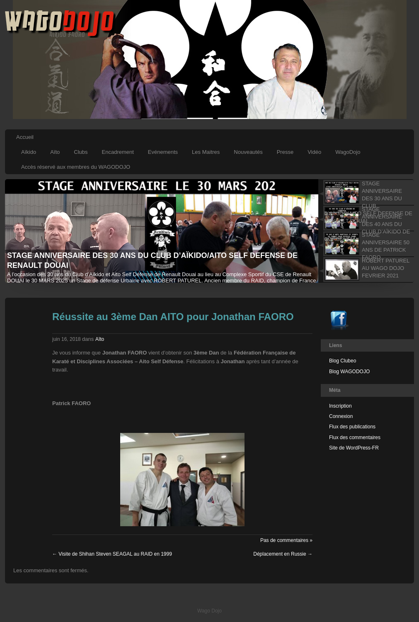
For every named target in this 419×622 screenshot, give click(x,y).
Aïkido (28, 152)
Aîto (99, 339)
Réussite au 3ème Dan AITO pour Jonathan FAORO (173, 316)
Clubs (80, 152)
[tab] (366, 192)
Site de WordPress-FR (354, 448)
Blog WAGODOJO (349, 371)
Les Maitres (206, 152)
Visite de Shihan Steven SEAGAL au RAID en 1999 (112, 554)
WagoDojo (347, 152)
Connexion (341, 416)
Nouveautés (248, 152)
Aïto (55, 152)
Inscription (340, 406)
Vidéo (314, 152)
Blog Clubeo (342, 361)
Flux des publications (352, 427)
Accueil (25, 137)
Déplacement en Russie (282, 554)
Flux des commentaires (354, 437)
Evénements (163, 152)
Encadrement (118, 152)
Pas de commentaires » (286, 540)
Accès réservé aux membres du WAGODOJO (75, 167)
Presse (285, 152)
